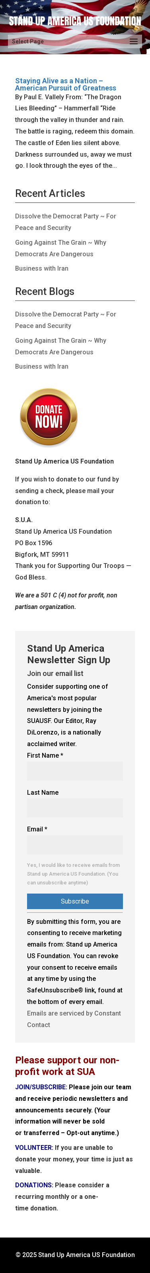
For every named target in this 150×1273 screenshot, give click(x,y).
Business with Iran (41, 268)
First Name (45, 755)
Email (37, 829)
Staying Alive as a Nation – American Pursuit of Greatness (65, 84)
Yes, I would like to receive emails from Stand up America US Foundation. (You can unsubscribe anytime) (73, 874)
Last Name (42, 792)
